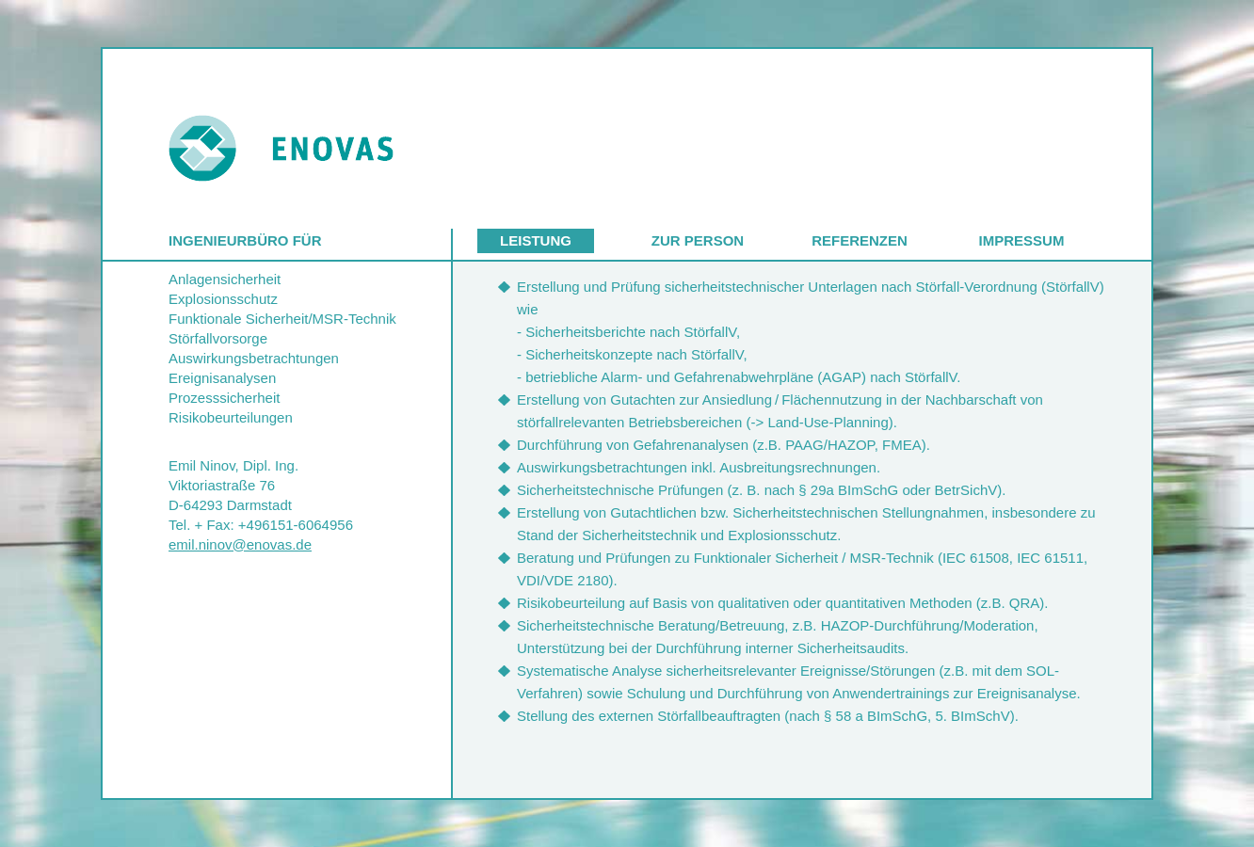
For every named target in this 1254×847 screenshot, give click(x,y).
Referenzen (860, 240)
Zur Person (697, 240)
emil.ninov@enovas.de (240, 544)
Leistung (535, 240)
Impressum (1022, 240)
